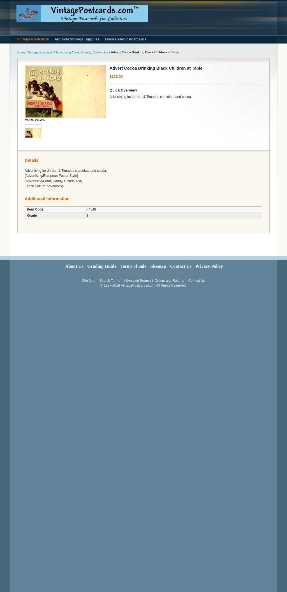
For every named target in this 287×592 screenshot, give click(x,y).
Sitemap (158, 266)
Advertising (63, 52)
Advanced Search (137, 281)
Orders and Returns (169, 281)
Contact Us (180, 266)
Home (21, 52)
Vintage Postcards (40, 52)
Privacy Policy (209, 266)
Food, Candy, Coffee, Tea (90, 52)
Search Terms (109, 281)
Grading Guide (101, 266)
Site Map (88, 281)
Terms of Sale (133, 266)
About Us (74, 266)
